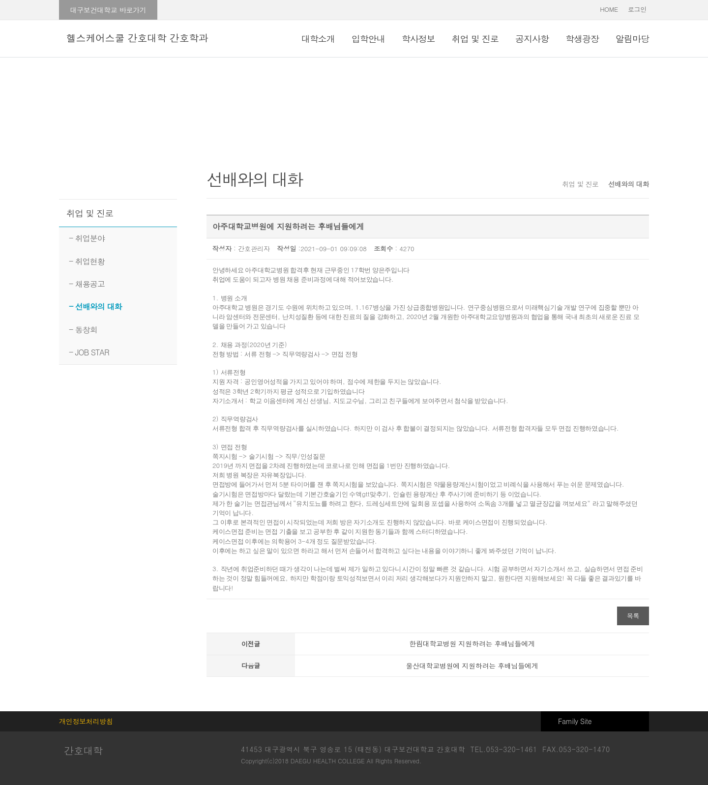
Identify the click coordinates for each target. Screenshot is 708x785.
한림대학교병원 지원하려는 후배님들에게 (471, 643)
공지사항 (532, 38)
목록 (633, 615)
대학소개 (318, 38)
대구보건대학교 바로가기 (108, 10)
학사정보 (418, 38)
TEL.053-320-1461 (504, 749)
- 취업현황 (87, 261)
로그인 (637, 9)
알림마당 (632, 38)
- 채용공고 (87, 284)
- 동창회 (83, 329)
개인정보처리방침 (86, 721)
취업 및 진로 (475, 38)
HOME (609, 9)
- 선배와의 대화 (95, 306)
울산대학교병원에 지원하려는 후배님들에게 (472, 665)
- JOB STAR (89, 352)
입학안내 (368, 38)
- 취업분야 (87, 238)
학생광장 (582, 38)
